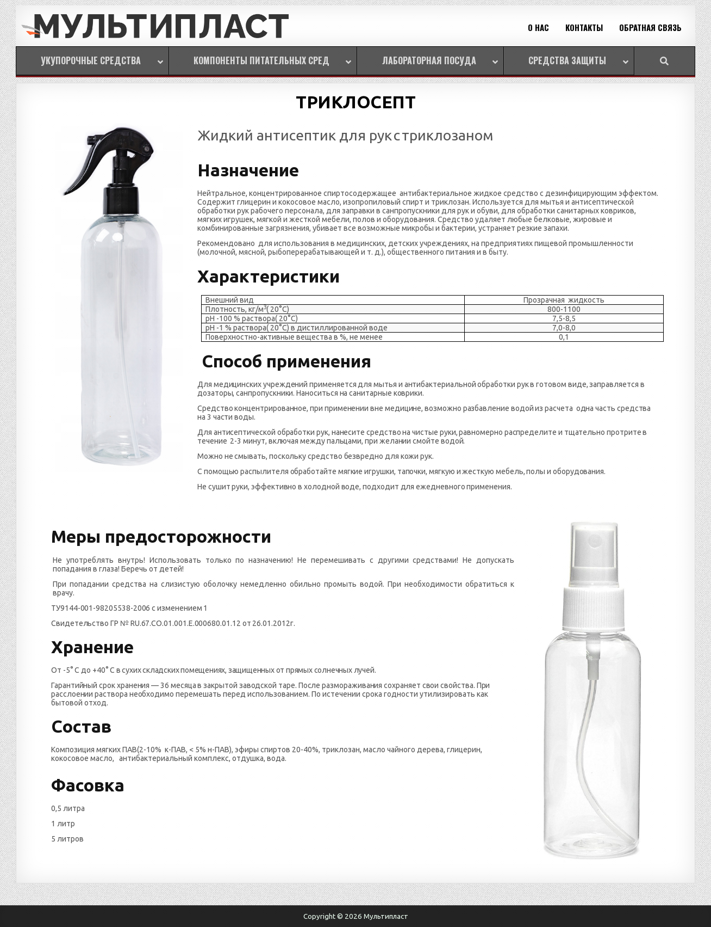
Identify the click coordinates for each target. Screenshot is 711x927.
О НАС (538, 27)
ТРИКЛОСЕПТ (355, 102)
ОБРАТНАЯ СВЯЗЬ (650, 27)
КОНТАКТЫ (584, 27)
